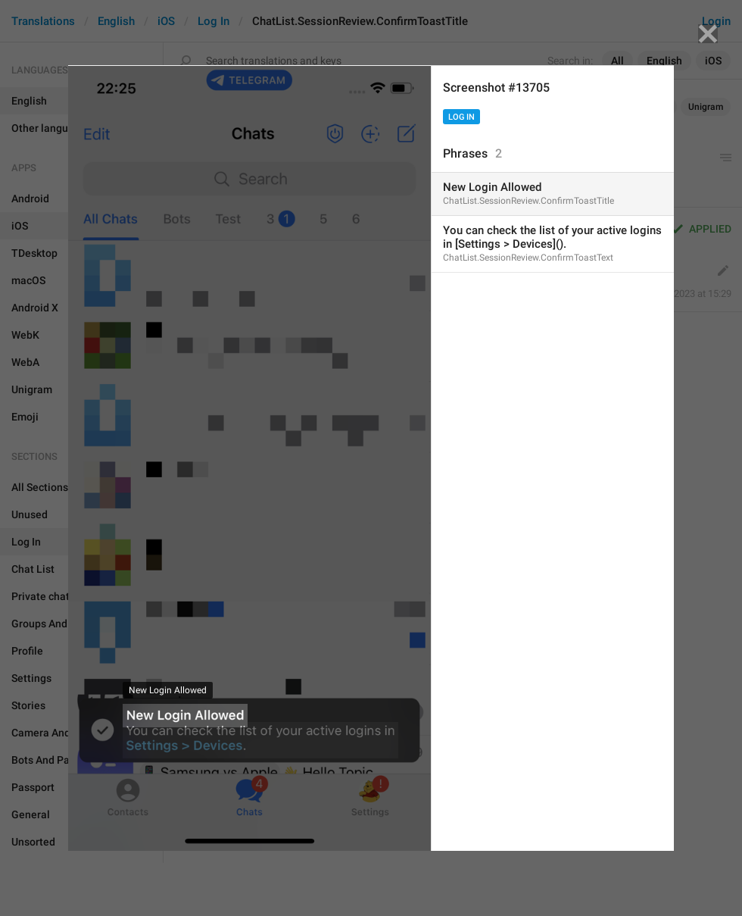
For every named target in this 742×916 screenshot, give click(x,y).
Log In (461, 117)
